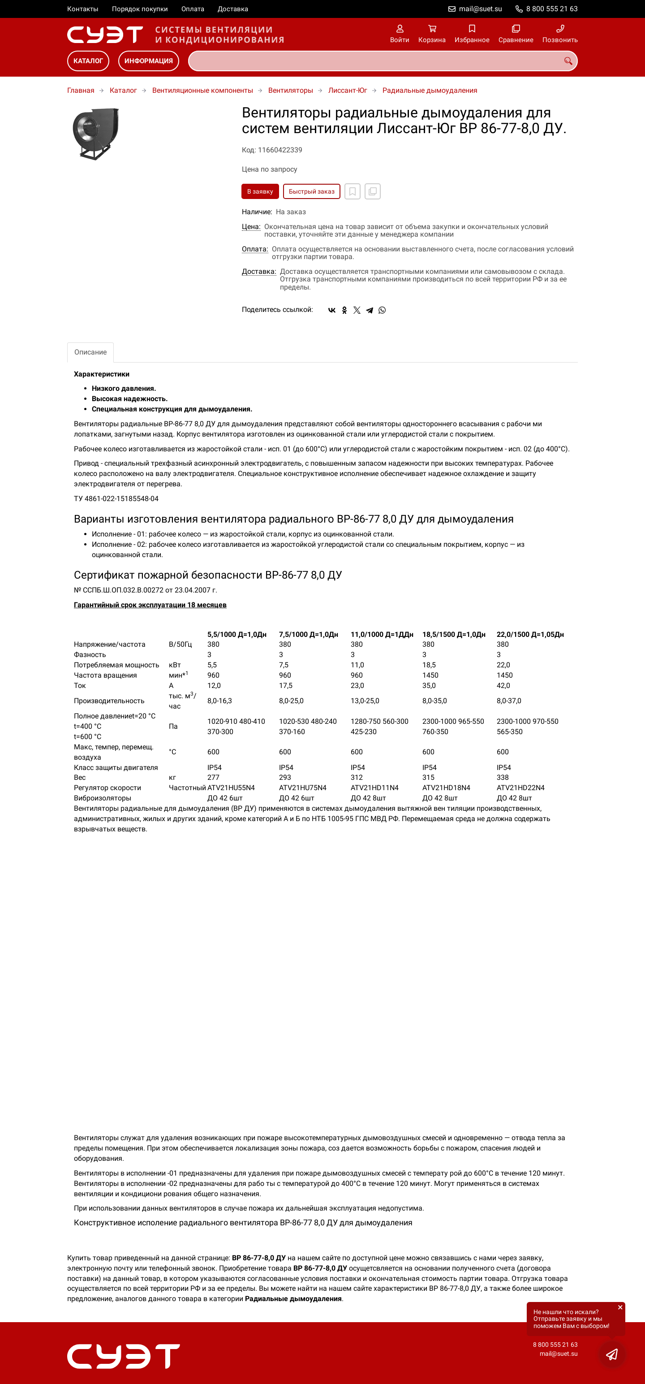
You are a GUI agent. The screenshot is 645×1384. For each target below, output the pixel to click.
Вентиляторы (290, 90)
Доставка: (259, 272)
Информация (149, 61)
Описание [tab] (90, 352)
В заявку (260, 191)
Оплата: (255, 249)
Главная (81, 90)
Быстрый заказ (312, 191)
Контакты (83, 9)
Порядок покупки (140, 9)
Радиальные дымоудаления (430, 90)
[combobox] (383, 61)
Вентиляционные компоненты (202, 90)
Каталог (88, 61)
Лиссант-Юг (347, 90)
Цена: (251, 227)
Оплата (192, 9)
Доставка (233, 9)
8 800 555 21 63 (552, 8)
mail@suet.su (480, 8)
